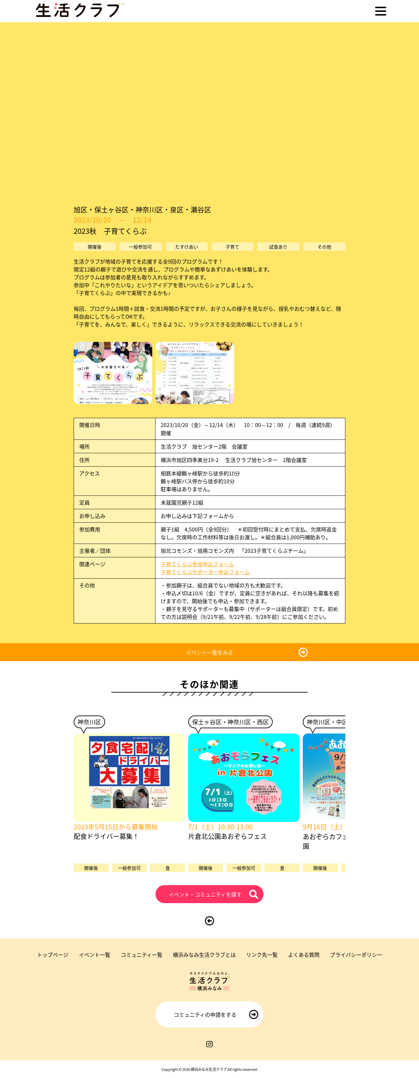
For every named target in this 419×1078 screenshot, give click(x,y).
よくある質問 (303, 954)
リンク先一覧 (262, 954)
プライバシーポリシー (356, 954)
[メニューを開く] (380, 11)
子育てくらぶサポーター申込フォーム (205, 572)
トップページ (52, 954)
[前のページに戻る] (209, 920)
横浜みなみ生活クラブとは (204, 954)
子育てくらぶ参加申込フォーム (200, 564)
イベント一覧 (94, 954)
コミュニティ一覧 (141, 954)
